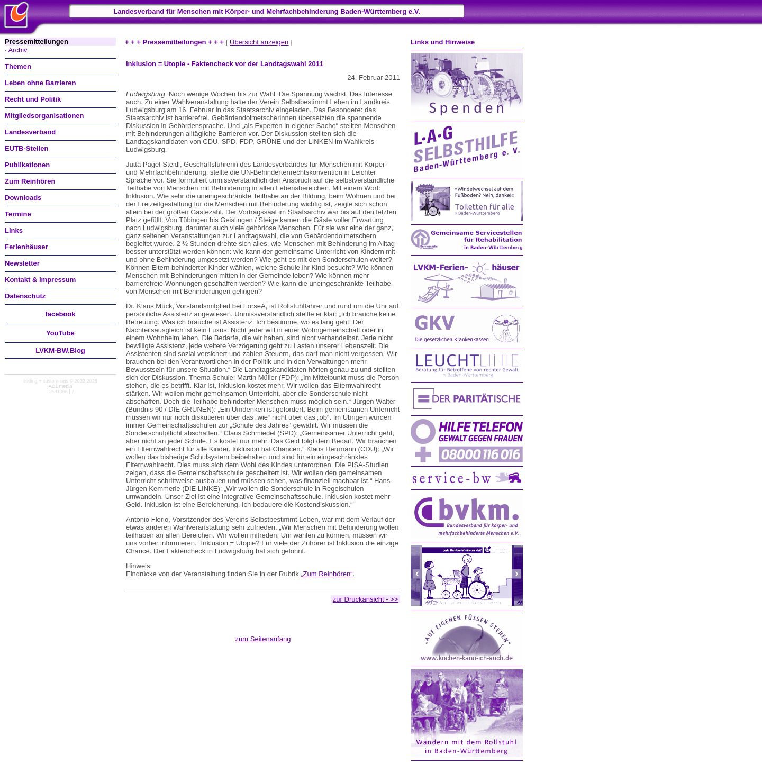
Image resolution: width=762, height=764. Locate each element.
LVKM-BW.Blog (60, 350)
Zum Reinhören (30, 181)
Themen (18, 66)
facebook (60, 314)
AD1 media (60, 386)
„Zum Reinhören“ (326, 574)
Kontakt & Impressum (40, 280)
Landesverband (30, 132)
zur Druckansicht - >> (365, 599)
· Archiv (16, 50)
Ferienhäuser (26, 247)
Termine (18, 214)
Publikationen (27, 165)
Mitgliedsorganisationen (44, 116)
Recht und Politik (33, 99)
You (60, 333)
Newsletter (22, 263)
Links (14, 230)
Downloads (23, 198)
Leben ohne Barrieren (40, 83)
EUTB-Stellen (26, 148)
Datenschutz (25, 296)
